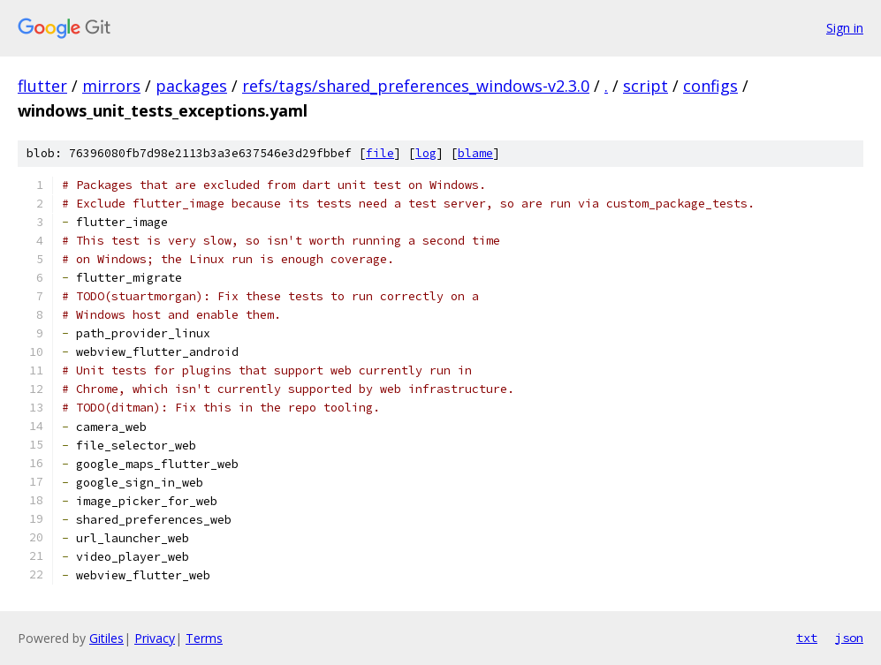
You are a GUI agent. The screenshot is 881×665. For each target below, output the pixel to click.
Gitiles (106, 638)
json (849, 638)
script (645, 85)
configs (710, 85)
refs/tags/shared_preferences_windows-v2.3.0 (415, 85)
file (380, 153)
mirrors (111, 85)
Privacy (154, 638)
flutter (42, 85)
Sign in (844, 27)
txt (806, 638)
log (426, 153)
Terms (204, 638)
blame (475, 153)
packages (191, 85)
